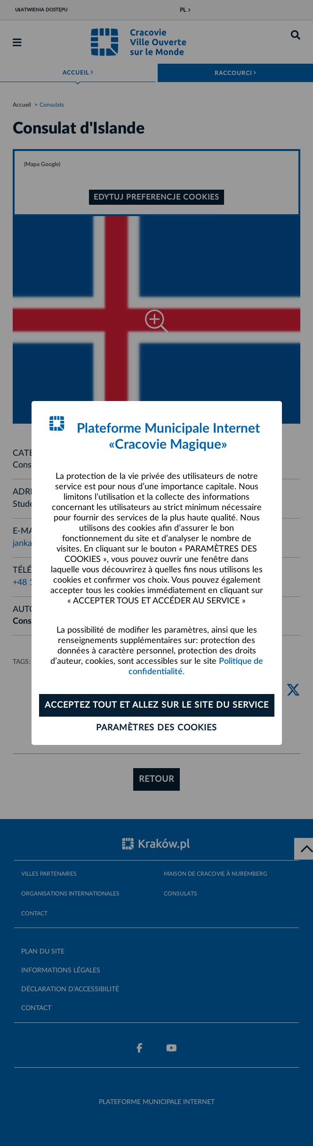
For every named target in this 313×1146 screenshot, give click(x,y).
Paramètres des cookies (156, 728)
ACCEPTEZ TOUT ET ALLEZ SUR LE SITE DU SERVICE (157, 705)
